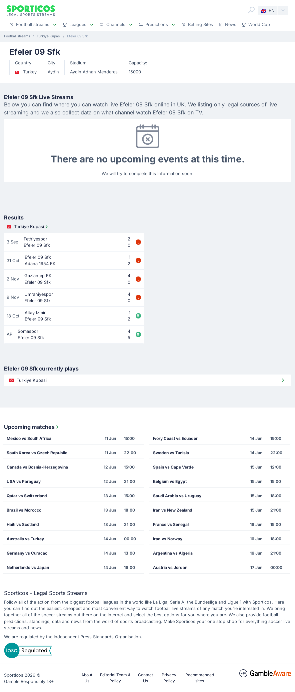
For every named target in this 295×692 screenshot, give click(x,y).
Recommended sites (199, 677)
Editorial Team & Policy (115, 677)
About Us (86, 677)
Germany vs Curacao (27, 553)
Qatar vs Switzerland (27, 495)
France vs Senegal (171, 524)
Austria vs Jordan (170, 567)
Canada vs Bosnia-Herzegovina (37, 467)
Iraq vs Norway (167, 538)
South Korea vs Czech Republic (37, 452)
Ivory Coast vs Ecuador (175, 438)
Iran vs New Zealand (172, 510)
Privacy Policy (169, 677)
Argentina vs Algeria (173, 553)
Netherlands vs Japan (28, 567)
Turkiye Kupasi (28, 226)
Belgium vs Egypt (170, 481)
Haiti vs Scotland (23, 524)
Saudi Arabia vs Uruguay (177, 495)
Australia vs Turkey (25, 538)
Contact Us (145, 677)
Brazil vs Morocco (24, 510)
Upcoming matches (32, 427)
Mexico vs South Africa (29, 438)
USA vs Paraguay (24, 481)
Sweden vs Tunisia (171, 452)
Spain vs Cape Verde (173, 467)
